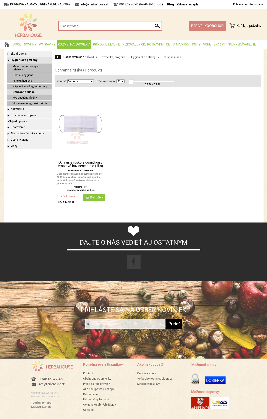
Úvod (90, 57)
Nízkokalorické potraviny (143, 44)
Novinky (30, 44)
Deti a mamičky (178, 44)
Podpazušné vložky (25, 97)
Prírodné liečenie (106, 44)
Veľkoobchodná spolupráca (155, 378)
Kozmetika (17, 108)
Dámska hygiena (23, 75)
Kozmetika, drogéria (74, 44)
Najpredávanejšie (242, 44)
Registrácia (256, 4)
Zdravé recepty (188, 4)
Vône (207, 44)
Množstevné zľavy (148, 383)
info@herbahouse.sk (52, 384)
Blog (170, 4)
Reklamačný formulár (96, 399)
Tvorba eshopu (41, 402)
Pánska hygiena (22, 80)
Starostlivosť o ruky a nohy (27, 133)
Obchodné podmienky (97, 378)
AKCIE (17, 44)
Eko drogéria (19, 53)
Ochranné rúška (24, 92)
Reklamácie (90, 394)
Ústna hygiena (19, 139)
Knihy (196, 44)
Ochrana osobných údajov (99, 404)
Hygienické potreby (24, 60)
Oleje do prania (17, 121)
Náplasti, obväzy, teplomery (30, 86)
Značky (219, 44)
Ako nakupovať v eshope (99, 389)
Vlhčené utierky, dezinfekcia (30, 103)
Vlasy (14, 146)
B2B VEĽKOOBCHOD (207, 26)
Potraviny (47, 44)
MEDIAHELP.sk (41, 406)
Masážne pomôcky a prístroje (26, 68)
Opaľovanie (18, 127)
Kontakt (88, 373)
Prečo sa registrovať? (96, 383)
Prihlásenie (240, 4)
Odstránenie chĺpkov (23, 115)
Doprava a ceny (147, 373)
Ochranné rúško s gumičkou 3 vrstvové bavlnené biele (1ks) (80, 164)
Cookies (88, 409)
